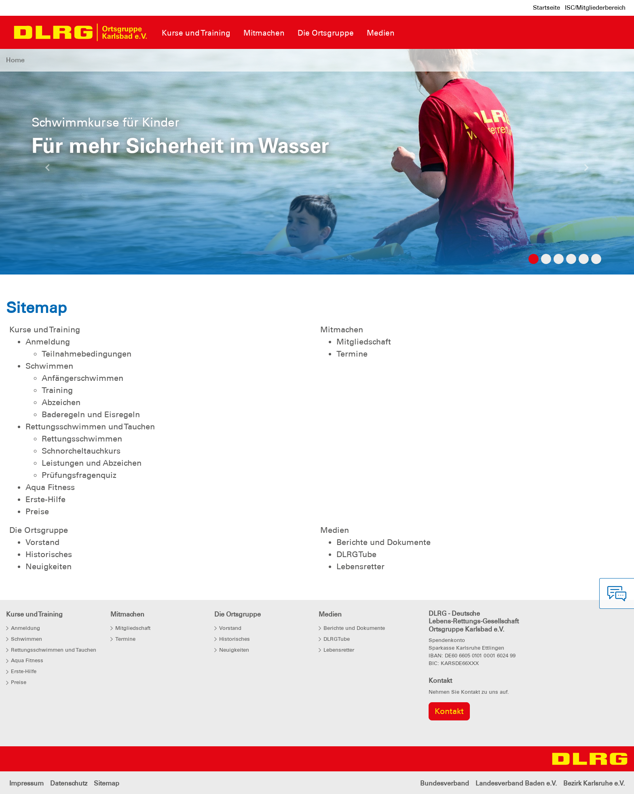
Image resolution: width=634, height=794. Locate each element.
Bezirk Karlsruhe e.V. (594, 783)
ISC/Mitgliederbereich (595, 7)
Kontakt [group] (449, 711)
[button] (47, 170)
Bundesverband (444, 783)
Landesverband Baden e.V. (516, 783)
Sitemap (106, 783)
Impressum (26, 783)
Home (15, 60)
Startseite (546, 7)
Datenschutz (68, 783)
